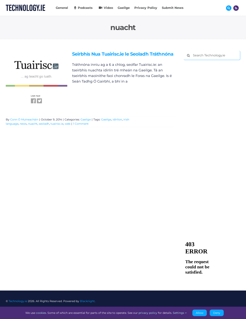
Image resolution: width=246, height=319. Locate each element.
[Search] (188, 55)
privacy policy (148, 313)
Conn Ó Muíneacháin (24, 119)
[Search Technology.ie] (212, 55)
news (23, 123)
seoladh (44, 123)
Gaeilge (86, 119)
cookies (41, 313)
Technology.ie (18, 301)
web (67, 123)
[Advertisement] (212, 121)
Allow (199, 313)
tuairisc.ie (57, 123)
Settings (180, 313)
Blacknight (87, 301)
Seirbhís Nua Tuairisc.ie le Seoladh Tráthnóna (122, 54)
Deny (216, 313)
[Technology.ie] (25, 6)
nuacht (32, 123)
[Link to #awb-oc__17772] (228, 8)
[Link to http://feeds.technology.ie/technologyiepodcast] (236, 8)
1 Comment (81, 123)
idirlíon (117, 119)
